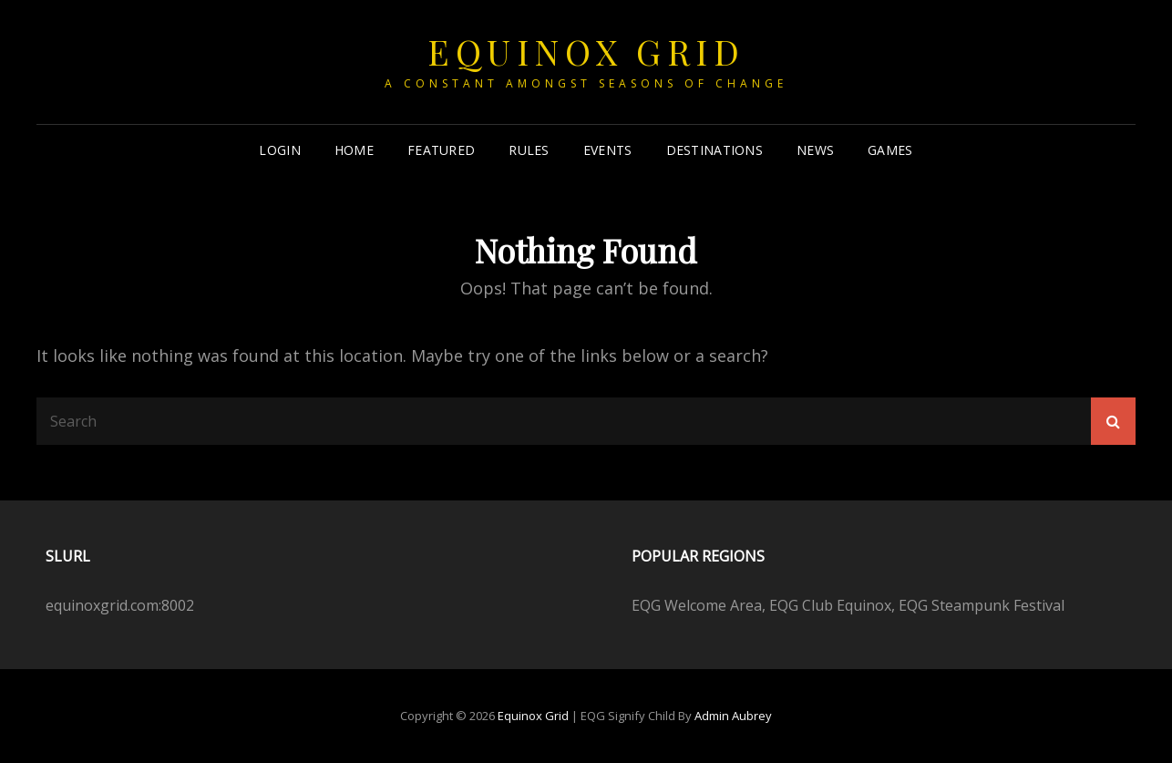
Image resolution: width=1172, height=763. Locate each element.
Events (607, 150)
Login (279, 150)
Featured (441, 150)
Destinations (714, 150)
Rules (529, 150)
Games (890, 150)
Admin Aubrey (733, 715)
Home (354, 150)
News (815, 150)
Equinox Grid (586, 51)
